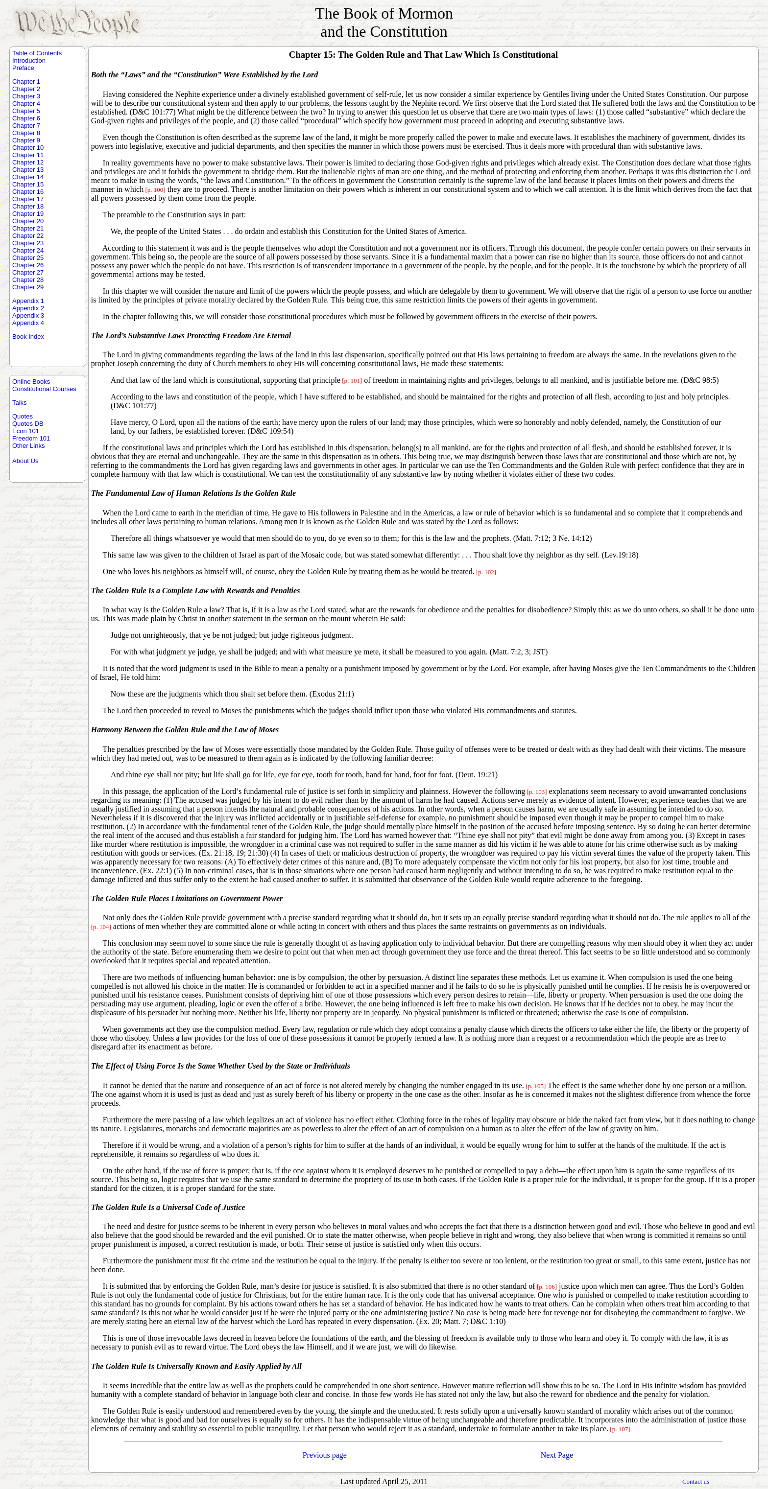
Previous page (325, 1455)
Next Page (557, 1455)
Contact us (695, 1481)
